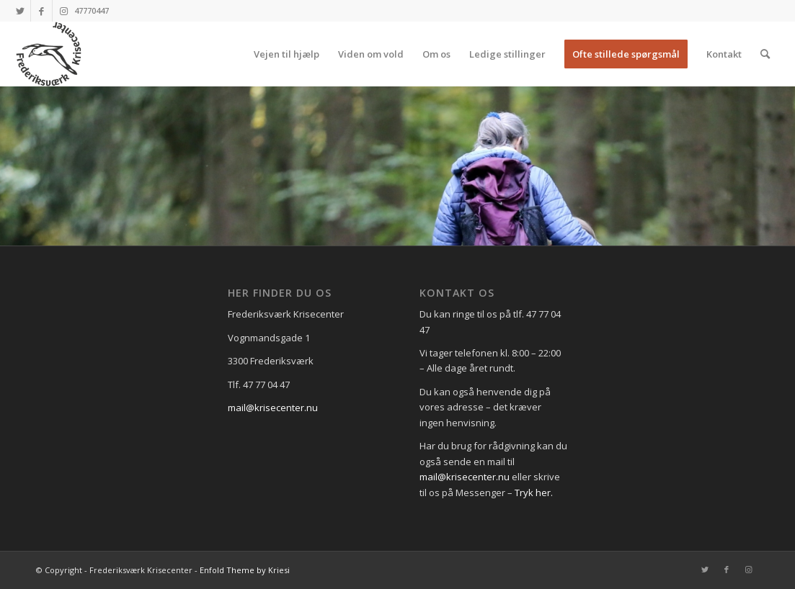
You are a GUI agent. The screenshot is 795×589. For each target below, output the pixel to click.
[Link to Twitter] (19, 11)
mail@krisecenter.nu (273, 407)
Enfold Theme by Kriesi (245, 570)
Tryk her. (534, 492)
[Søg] (765, 54)
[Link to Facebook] (41, 11)
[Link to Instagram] (63, 11)
